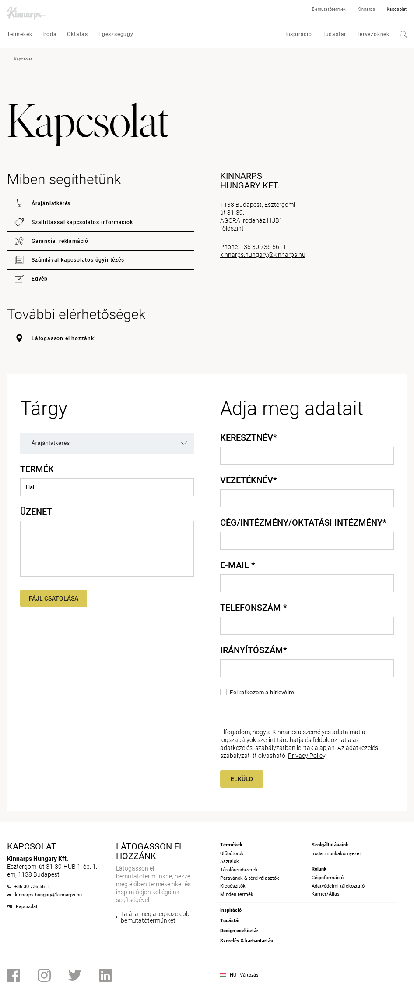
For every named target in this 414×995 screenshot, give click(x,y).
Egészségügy (115, 34)
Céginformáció (328, 878)
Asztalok (229, 861)
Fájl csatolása (53, 598)
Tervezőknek (373, 34)
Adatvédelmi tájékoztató (338, 886)
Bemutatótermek (329, 9)
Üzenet (36, 511)
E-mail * (237, 565)
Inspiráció (298, 34)
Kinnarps (366, 9)
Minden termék (236, 894)
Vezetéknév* (248, 480)
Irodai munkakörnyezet (336, 853)
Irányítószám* (253, 650)
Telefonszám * (253, 607)
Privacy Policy (306, 755)
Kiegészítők (233, 886)
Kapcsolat (397, 9)
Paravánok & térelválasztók (249, 878)
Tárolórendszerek (239, 870)
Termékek (19, 34)
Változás (249, 975)
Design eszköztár (239, 931)
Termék (37, 469)
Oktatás (77, 34)
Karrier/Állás (326, 894)
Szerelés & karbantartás (246, 941)
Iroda (49, 34)
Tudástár (334, 34)
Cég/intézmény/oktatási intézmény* (303, 522)
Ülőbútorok (232, 853)
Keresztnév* (248, 437)
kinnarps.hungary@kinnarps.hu (262, 254)
